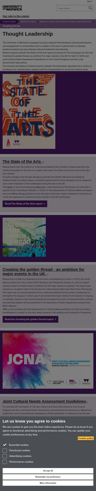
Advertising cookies (17, 456)
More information (48, 483)
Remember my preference (48, 477)
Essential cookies (16, 444)
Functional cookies (16, 450)
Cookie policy (85, 438)
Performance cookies (18, 462)
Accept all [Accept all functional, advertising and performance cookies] (48, 470)
